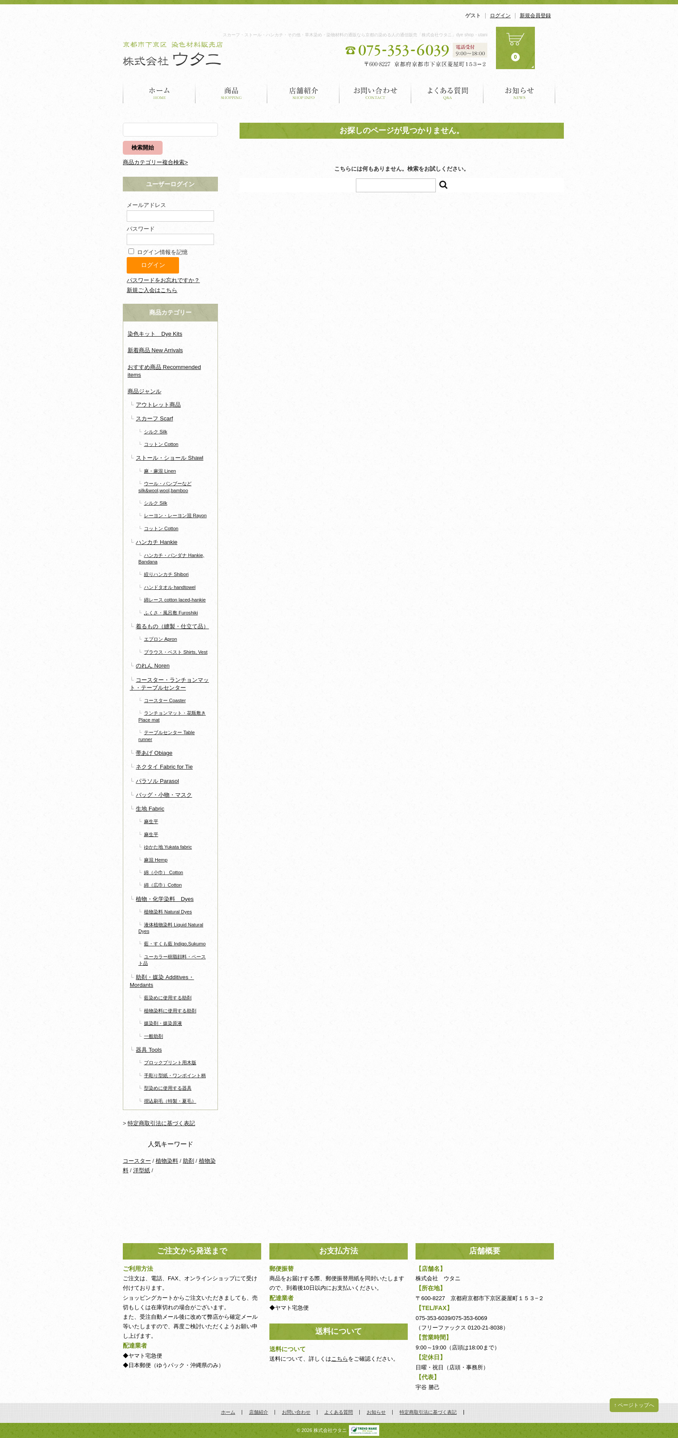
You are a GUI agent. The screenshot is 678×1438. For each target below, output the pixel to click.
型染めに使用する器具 (168, 1088)
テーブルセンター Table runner (166, 735)
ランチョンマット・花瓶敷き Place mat (172, 716)
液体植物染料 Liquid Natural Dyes (170, 928)
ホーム (159, 92)
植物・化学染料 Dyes (165, 899)
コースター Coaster (165, 700)
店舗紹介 (303, 92)
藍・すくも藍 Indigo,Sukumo (175, 943)
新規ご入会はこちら (152, 290)
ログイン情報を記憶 (158, 252)
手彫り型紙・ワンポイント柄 (175, 1075)
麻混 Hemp (156, 859)
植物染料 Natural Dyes (168, 911)
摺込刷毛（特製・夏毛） (170, 1101)
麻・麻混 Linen (160, 471)
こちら (339, 1358)
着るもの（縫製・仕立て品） (172, 626)
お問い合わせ (375, 92)
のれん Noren (153, 665)
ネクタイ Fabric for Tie (164, 767)
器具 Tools (149, 1050)
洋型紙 (141, 1170)
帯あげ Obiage (154, 753)
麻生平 (151, 821)
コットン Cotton (161, 444)
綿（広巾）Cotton (163, 885)
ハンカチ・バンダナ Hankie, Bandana (171, 558)
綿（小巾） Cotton (163, 872)
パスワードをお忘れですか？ (163, 280)
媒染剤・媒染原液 (163, 1023)
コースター (137, 1161)
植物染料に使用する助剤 (170, 1010)
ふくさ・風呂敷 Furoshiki (171, 612)
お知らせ (519, 92)
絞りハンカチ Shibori (166, 574)
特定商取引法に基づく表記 (161, 1123)
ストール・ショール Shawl (169, 458)
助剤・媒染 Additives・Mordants (162, 981)
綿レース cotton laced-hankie (175, 599)
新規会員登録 (535, 16)
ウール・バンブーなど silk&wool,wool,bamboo (165, 487)
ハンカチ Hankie (156, 542)
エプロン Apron (160, 639)
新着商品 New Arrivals (155, 350)
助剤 (188, 1161)
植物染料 (167, 1161)
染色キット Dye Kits (155, 334)
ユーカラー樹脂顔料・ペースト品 (172, 960)
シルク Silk (155, 431)
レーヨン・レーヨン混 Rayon (175, 515)
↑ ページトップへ (634, 1405)
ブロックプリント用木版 (170, 1062)
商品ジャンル (144, 391)
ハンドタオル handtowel (169, 587)
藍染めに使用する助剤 (168, 997)
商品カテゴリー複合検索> (155, 162)
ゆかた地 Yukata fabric (168, 846)
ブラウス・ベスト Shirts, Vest (176, 652)
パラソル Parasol (157, 781)
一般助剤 (153, 1036)
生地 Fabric (150, 808)
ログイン (500, 16)
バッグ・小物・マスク (164, 795)
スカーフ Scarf (154, 418)
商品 (231, 92)
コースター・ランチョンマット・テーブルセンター (169, 684)
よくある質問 (447, 92)
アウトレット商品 (158, 404)
